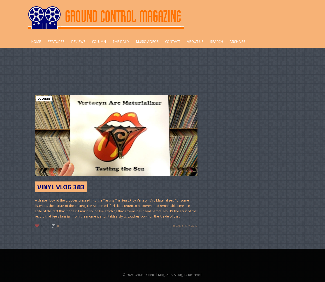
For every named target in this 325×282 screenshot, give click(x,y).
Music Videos (147, 41)
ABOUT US (195, 41)
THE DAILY (120, 41)
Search (216, 41)
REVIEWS (78, 41)
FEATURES (56, 41)
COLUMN (99, 41)
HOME (36, 41)
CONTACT (172, 41)
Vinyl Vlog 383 (61, 187)
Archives (237, 41)
